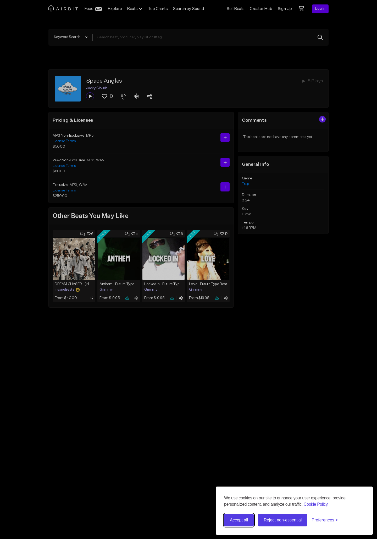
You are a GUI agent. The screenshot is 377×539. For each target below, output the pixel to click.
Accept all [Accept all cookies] (239, 520)
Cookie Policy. (316, 504)
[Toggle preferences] (325, 520)
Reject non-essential (283, 520)
